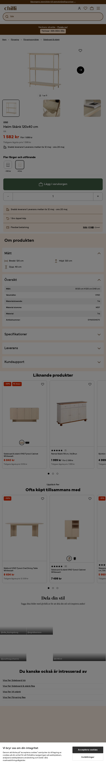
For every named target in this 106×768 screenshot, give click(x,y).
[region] (53, 755)
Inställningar (87, 757)
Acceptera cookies (88, 750)
